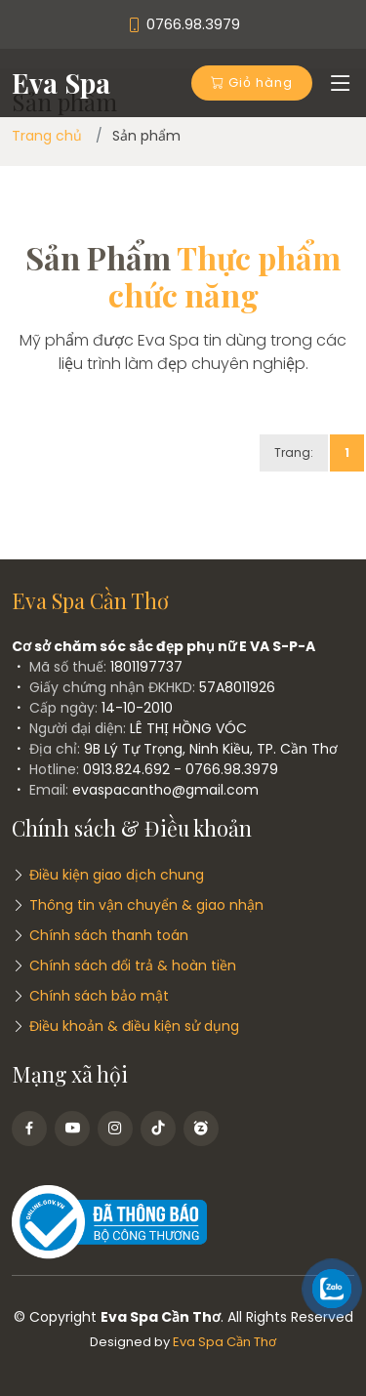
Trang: (293, 452)
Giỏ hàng (252, 82)
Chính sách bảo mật (99, 996)
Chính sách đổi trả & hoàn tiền (132, 965)
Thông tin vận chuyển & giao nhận (146, 905)
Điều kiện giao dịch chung (116, 874)
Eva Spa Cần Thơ (224, 1342)
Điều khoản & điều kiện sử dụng (134, 1026)
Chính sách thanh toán (108, 935)
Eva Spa (61, 82)
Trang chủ (47, 135)
